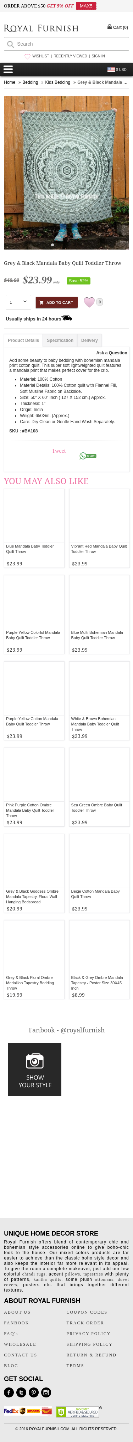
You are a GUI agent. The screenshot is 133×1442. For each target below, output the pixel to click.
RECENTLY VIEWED (70, 56)
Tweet (59, 451)
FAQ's (11, 1333)
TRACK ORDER (85, 1322)
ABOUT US (17, 1312)
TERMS (75, 1365)
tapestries (93, 1274)
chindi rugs (33, 1274)
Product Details (23, 340)
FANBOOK (16, 1322)
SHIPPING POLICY (90, 1344)
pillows (72, 1274)
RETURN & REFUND (92, 1355)
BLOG (11, 1365)
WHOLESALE (20, 1344)
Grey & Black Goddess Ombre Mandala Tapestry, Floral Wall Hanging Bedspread (32, 896)
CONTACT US (20, 1355)
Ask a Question (111, 352)
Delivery (89, 340)
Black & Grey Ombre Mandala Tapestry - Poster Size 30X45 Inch (97, 982)
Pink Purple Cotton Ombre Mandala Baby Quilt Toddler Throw (30, 810)
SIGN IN (98, 56)
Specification (60, 340)
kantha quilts (47, 1279)
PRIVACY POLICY (89, 1333)
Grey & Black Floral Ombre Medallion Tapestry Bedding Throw (30, 982)
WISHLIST (40, 56)
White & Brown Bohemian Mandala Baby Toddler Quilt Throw (95, 724)
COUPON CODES (87, 1312)
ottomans (104, 1279)
